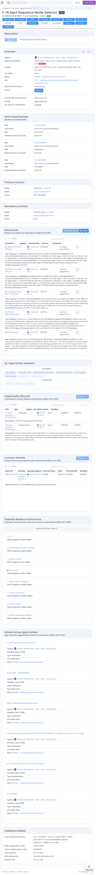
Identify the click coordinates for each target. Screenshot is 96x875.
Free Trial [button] (89, 2)
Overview (20, 19)
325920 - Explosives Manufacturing (48, 77)
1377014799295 (40, 160)
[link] (86, 239)
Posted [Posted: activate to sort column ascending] (74, 409)
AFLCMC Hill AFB (41, 247)
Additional (8, 27)
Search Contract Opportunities (16, 8)
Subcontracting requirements (44, 372)
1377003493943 (40, 143)
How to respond (80, 372)
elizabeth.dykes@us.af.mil (44, 215)
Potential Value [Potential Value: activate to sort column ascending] (48, 471)
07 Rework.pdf (12, 332)
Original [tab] (11, 40)
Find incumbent (11, 376)
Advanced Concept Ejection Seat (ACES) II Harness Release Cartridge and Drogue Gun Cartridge (45, 733)
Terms (19, 872)
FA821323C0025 (11, 474)
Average (37, 105)
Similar (81, 23)
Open (39, 90)
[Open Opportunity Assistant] (89, 868)
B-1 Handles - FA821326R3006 (18, 673)
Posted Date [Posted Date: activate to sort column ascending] (54, 243)
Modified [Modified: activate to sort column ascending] (83, 471)
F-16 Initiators (12, 794)
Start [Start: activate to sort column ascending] (60, 471)
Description (8, 19)
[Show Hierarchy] (76, 57)
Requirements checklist (64, 372)
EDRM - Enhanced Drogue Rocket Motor (22, 703)
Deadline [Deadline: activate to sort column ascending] (83, 409)
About (5, 872)
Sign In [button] (77, 2)
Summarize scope (24, 372)
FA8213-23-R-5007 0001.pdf (18, 269)
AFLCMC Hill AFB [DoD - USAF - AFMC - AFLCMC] (55, 57)
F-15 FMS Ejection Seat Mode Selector (21, 643)
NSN (32, 19)
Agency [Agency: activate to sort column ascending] (36, 243)
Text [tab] (88, 52)
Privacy (26, 872)
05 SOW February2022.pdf (17, 312)
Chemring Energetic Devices (22, 476)
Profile (47, 188)
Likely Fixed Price (40, 101)
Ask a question (11, 372)
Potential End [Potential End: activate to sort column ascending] (71, 471)
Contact (12, 872)
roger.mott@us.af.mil (42, 192)
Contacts (45, 19)
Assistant (69, 19)
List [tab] (83, 52)
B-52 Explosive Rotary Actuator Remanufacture (26, 763)
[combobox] (39, 3)
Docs (57, 19)
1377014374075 (40, 125)
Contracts (32, 23)
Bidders (69, 23)
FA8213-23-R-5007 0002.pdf (18, 247)
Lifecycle (81, 19)
